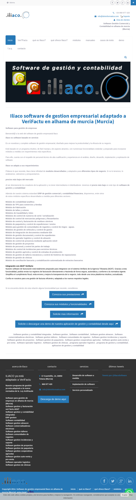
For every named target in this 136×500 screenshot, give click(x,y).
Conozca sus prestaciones (68, 294)
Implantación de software (83, 384)
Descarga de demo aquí (53, 399)
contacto (22, 48)
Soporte (125, 16)
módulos (77, 40)
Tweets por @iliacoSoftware (114, 375)
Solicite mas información (68, 314)
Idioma (11, 3)
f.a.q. (10, 48)
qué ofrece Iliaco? (59, 40)
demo (121, 40)
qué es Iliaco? (39, 40)
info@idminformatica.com (108, 16)
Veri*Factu (22, 40)
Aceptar (125, 495)
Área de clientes (123, 20)
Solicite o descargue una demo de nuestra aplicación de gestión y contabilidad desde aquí (68, 324)
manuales (90, 40)
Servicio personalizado (82, 390)
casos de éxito (107, 40)
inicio (10, 40)
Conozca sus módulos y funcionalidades (68, 304)
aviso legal (21, 492)
